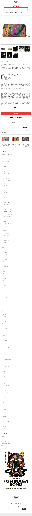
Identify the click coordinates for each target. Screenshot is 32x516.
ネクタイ (4, 278)
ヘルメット (5, 361)
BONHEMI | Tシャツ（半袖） (8, 214)
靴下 (3, 309)
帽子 (3, 273)
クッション (5, 354)
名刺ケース (5, 330)
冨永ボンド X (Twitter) (6, 448)
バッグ (3, 247)
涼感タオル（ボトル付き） (7, 359)
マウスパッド (5, 378)
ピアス (4, 190)
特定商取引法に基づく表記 (7, 443)
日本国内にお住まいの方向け (16, 117)
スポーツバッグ (5, 254)
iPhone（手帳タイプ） (6, 178)
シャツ (4, 290)
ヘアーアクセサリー (6, 199)
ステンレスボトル (6, 347)
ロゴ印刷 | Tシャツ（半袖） (7, 211)
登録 (24, 508)
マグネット (5, 407)
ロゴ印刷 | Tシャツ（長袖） (7, 223)
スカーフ (4, 283)
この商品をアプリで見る (16, 122)
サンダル (4, 307)
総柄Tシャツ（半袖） (6, 216)
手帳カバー (5, 383)
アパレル (3, 271)
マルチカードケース (6, 342)
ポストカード (5, 402)
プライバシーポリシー (6, 441)
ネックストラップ (6, 366)
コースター (5, 328)
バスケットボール (6, 421)
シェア (29, 127)
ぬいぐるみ (5, 426)
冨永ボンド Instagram (6, 445)
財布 (2, 311)
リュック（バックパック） (7, 257)
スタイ (4, 395)
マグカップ (5, 326)
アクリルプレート (6, 416)
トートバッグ (5, 249)
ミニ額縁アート (5, 166)
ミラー (4, 364)
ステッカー (5, 404)
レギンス (4, 285)
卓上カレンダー (5, 390)
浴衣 (3, 295)
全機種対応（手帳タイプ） (7, 183)
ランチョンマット (6, 357)
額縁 (3, 164)
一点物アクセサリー (6, 204)
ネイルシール (5, 197)
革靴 (3, 304)
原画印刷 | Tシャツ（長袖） (7, 221)
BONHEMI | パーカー (6, 245)
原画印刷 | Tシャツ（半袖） (7, 209)
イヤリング (5, 192)
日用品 (3, 323)
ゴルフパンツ (5, 297)
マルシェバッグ (5, 252)
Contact (3, 438)
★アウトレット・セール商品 (7, 154)
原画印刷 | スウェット (6, 230)
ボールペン (5, 371)
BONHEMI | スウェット (7, 235)
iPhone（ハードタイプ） (7, 180)
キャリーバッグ (5, 266)
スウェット (4, 228)
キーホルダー (5, 409)
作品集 (4, 171)
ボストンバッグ (5, 259)
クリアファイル (5, 373)
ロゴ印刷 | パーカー (6, 242)
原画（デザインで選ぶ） (7, 159)
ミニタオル (5, 340)
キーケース (5, 333)
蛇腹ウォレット (5, 314)
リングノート (5, 376)
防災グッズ (5, 428)
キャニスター (5, 352)
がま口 (4, 264)
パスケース (5, 335)
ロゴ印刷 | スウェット (6, 233)
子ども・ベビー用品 (5, 392)
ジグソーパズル (5, 423)
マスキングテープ (6, 385)
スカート (4, 292)
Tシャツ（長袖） (5, 218)
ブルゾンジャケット (6, 280)
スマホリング (5, 185)
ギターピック (5, 414)
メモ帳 (4, 388)
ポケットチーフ (5, 276)
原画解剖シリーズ (6, 173)
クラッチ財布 (5, 316)
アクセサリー (4, 187)
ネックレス (5, 195)
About (3, 436)
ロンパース (5, 397)
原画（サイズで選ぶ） (6, 161)
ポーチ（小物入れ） (6, 261)
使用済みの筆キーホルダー (7, 168)
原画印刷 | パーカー (6, 240)
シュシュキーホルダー (6, 202)
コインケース (5, 321)
